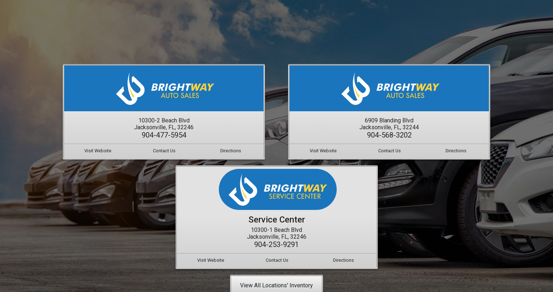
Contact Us (164, 150)
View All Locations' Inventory (276, 285)
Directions (230, 150)
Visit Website (97, 150)
